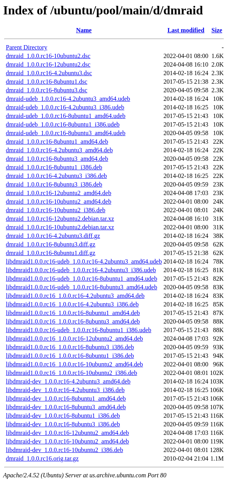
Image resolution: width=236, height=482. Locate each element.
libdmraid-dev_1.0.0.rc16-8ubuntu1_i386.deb (63, 415)
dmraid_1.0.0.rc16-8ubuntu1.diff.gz (50, 253)
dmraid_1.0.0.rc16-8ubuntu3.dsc (46, 90)
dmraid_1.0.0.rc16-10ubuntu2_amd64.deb (58, 201)
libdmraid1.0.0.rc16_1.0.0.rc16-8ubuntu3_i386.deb (70, 347)
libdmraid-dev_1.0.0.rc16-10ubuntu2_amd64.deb (67, 441)
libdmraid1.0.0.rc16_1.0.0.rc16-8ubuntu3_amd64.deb (73, 321)
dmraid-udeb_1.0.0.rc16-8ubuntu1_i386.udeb (63, 124)
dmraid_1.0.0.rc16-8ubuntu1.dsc (46, 81)
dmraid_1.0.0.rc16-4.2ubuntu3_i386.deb (56, 175)
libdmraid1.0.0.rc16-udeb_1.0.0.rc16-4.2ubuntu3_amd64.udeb (84, 261)
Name (84, 30)
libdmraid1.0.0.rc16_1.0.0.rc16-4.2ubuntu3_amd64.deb (75, 295)
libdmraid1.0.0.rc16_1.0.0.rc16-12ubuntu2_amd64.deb (74, 338)
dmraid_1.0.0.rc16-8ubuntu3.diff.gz (50, 244)
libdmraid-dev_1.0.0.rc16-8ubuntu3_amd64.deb (66, 407)
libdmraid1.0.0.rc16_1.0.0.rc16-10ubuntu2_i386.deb (71, 372)
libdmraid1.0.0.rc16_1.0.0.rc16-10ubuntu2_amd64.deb (74, 364)
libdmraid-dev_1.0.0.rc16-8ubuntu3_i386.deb (63, 424)
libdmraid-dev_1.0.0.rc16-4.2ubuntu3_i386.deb (65, 390)
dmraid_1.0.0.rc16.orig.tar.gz (42, 458)
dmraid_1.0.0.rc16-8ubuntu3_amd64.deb (57, 158)
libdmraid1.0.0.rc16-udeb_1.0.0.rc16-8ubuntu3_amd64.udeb (81, 287)
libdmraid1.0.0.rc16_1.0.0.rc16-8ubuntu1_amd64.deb (73, 313)
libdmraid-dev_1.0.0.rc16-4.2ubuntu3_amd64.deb (68, 381)
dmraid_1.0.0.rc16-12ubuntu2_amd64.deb (58, 193)
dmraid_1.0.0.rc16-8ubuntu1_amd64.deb (57, 141)
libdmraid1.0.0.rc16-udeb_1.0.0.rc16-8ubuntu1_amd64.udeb (81, 278)
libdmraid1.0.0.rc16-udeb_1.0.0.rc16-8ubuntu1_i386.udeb (78, 330)
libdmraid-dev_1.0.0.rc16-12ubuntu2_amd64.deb (67, 432)
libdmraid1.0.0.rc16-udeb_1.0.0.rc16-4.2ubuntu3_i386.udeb (81, 270)
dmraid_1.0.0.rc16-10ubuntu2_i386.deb (55, 210)
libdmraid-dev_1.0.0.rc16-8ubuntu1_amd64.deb (66, 398)
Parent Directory (26, 47)
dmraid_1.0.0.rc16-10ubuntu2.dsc (48, 56)
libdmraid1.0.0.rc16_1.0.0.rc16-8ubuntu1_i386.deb (70, 355)
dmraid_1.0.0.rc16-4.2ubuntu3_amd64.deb (59, 150)
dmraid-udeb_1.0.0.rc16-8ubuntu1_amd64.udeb (66, 116)
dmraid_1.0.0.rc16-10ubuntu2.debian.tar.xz (60, 227)
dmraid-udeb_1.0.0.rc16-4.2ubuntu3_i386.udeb (65, 107)
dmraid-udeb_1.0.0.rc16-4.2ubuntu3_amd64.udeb (68, 98)
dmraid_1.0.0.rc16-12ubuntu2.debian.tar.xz (60, 218)
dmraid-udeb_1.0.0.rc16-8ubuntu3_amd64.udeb (66, 133)
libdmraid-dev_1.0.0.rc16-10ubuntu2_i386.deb (64, 450)
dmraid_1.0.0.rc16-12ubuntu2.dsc (48, 64)
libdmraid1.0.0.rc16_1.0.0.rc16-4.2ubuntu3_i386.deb (72, 304)
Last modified (185, 30)
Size (216, 30)
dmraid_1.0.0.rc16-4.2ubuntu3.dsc (49, 73)
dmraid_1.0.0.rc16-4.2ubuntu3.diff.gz (53, 235)
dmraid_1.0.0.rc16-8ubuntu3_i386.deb (54, 184)
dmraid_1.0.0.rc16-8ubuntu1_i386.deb (54, 167)
